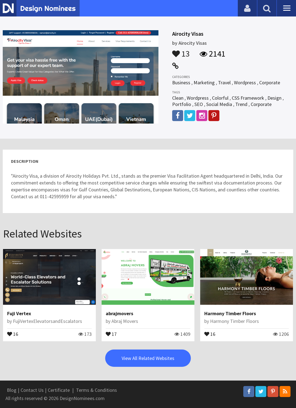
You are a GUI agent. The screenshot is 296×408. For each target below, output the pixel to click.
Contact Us (32, 390)
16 (12, 333)
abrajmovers (119, 313)
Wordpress (245, 82)
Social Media (219, 104)
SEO (198, 104)
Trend (241, 104)
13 (181, 51)
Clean (177, 98)
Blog (11, 390)
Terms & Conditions (96, 390)
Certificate (59, 390)
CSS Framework (248, 98)
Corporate (269, 82)
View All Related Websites (148, 358)
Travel (224, 82)
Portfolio (181, 104)
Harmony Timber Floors (230, 313)
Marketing (204, 82)
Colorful (220, 98)
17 (111, 333)
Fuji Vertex (19, 313)
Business (181, 82)
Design (274, 98)
